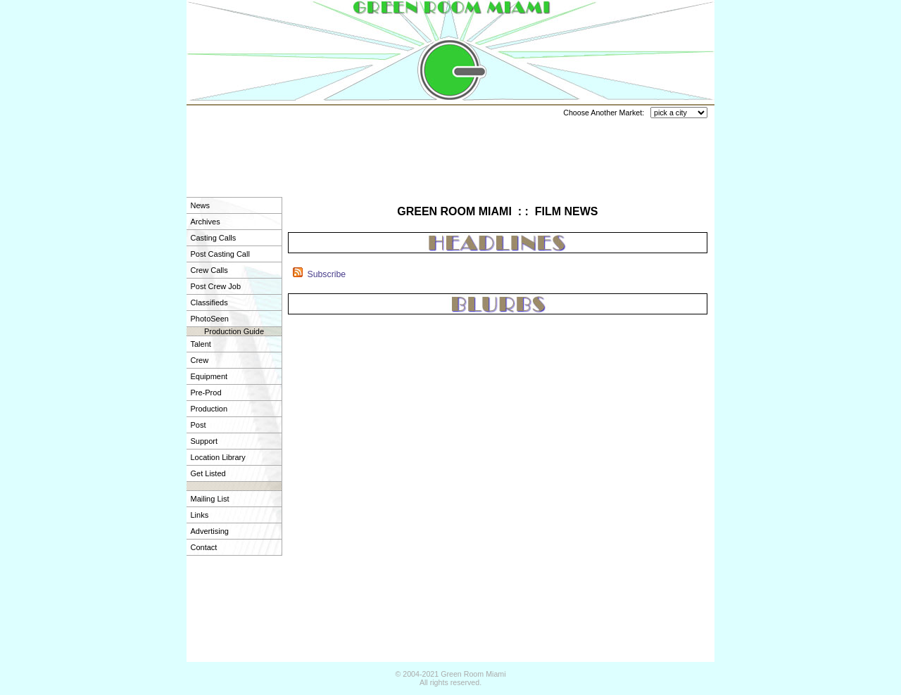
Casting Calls (214, 238)
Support (204, 441)
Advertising (210, 531)
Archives (205, 221)
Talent (201, 344)
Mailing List (210, 499)
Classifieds (209, 302)
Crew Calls (209, 270)
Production (209, 408)
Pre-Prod (206, 392)
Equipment (209, 376)
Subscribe (326, 274)
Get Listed (208, 473)
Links (200, 515)
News (200, 205)
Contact (204, 547)
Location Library (218, 457)
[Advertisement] (450, 151)
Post (198, 425)
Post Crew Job (216, 286)
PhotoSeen (210, 318)
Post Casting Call (220, 254)
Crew (200, 360)
